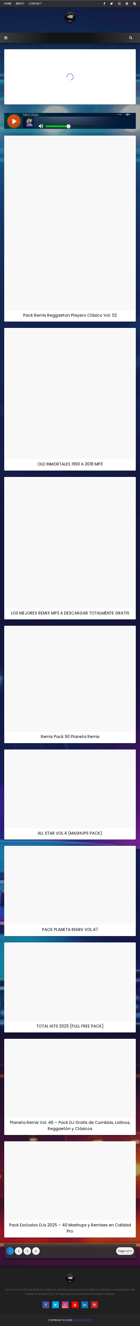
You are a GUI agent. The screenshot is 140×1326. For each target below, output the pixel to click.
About (20, 3)
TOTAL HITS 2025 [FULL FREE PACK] (70, 1026)
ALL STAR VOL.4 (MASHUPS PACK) (70, 833)
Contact (35, 3)
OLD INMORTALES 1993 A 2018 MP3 (70, 464)
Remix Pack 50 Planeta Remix (70, 737)
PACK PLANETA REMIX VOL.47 (70, 929)
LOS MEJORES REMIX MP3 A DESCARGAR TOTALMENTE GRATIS (70, 613)
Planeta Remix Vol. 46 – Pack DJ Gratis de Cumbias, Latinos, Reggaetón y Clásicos (70, 1126)
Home (7, 3)
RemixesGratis (82, 1320)
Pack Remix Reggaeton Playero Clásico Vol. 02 (70, 315)
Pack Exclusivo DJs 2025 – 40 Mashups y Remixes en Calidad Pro (70, 1228)
